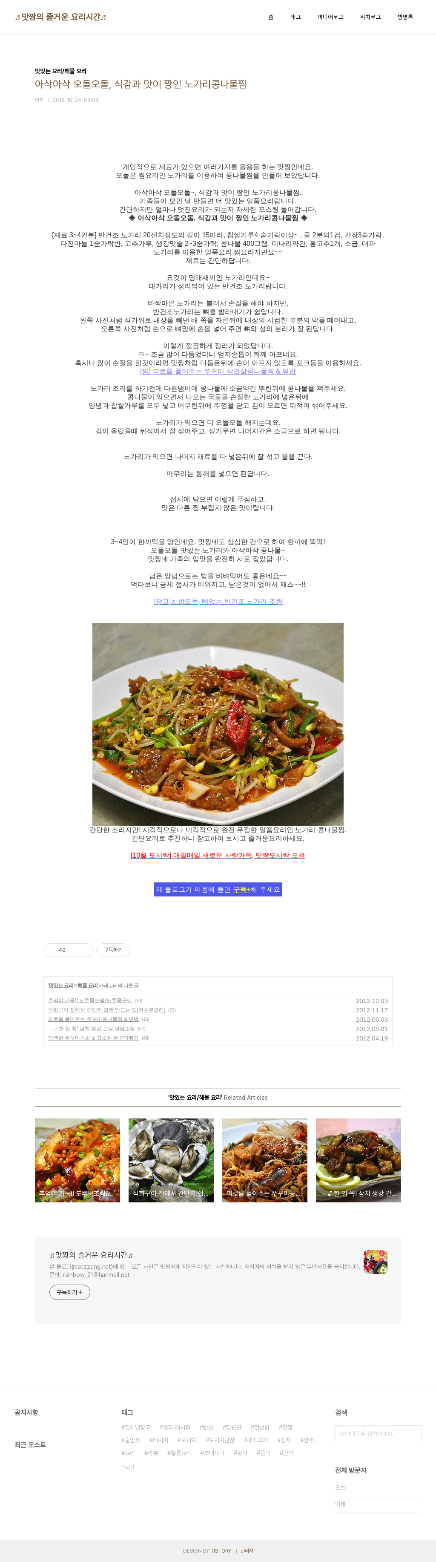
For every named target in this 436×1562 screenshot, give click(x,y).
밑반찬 (233, 1427)
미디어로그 (330, 17)
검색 (413, 1434)
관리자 (247, 1551)
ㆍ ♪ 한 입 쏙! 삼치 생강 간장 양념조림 (91, 1029)
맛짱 (287, 1427)
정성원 (262, 1427)
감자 (242, 1453)
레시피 (160, 1440)
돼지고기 (257, 1440)
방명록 (405, 17)
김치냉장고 (137, 1427)
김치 (286, 1440)
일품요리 (181, 1453)
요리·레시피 (176, 1427)
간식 (288, 1453)
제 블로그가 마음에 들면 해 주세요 (218, 889)
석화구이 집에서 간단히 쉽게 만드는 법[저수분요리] (106, 1010)
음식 (265, 1453)
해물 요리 (87, 985)
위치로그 (370, 17)
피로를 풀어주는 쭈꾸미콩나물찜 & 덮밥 (93, 1019)
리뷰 (153, 1453)
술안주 (132, 1440)
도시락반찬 (222, 1440)
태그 (295, 17)
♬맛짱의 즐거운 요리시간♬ (60, 17)
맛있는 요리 (61, 985)
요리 (130, 1453)
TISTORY (220, 1551)
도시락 (188, 1440)
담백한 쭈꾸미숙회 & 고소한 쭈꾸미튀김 (93, 1038)
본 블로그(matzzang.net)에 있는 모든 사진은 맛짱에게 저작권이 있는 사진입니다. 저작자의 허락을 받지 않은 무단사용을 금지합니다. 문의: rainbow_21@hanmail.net (205, 1270)
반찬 (208, 1427)
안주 (309, 1440)
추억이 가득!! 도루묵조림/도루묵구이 (90, 1000)
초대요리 (214, 1453)
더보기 (127, 1467)
